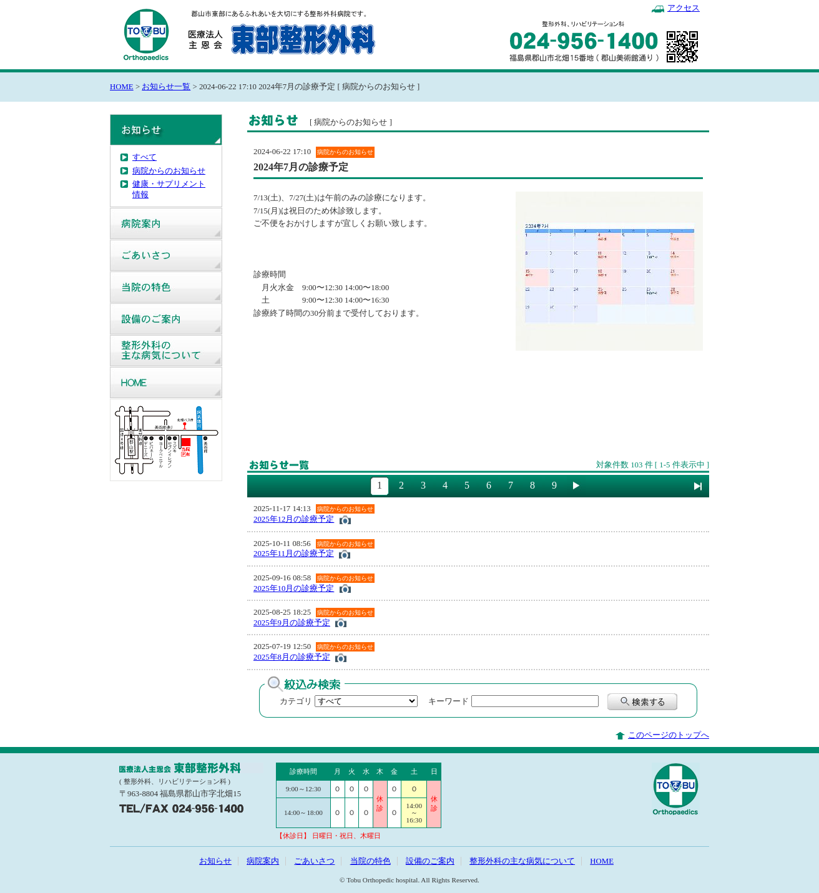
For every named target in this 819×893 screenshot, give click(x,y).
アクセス (683, 8)
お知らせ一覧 (166, 86)
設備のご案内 (166, 318)
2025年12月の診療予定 (293, 519)
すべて (144, 157)
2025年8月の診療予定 (291, 657)
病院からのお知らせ (168, 171)
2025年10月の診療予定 (293, 588)
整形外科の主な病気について (166, 350)
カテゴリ (296, 701)
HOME (122, 86)
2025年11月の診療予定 (293, 553)
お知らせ (166, 129)
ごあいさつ (166, 255)
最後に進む (698, 486)
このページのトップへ (668, 735)
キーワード (444, 701)
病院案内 (166, 223)
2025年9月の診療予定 (291, 622)
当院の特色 (166, 287)
